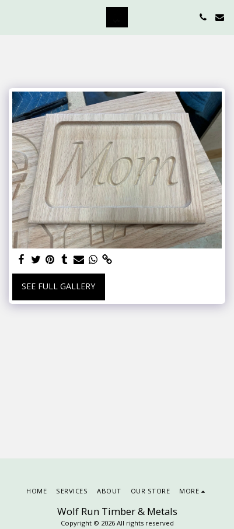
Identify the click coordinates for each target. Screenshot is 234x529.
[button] (13, 17)
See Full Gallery (58, 286)
